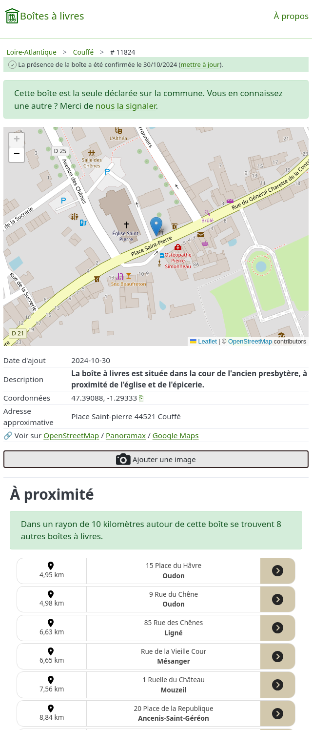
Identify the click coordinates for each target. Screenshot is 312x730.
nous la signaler (126, 105)
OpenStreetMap (71, 435)
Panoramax (126, 435)
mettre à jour (199, 64)
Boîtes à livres (52, 15)
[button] (156, 227)
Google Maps (176, 435)
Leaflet (203, 341)
